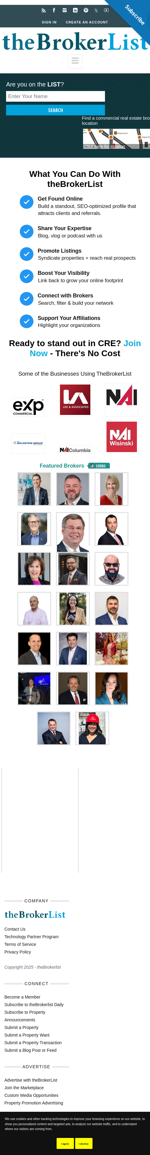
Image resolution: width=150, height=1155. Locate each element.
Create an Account (87, 22)
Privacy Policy (18, 952)
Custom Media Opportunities (31, 1095)
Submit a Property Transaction (33, 1042)
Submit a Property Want (27, 1035)
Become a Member (22, 997)
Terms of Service (20, 944)
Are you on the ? (35, 84)
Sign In (49, 22)
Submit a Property (22, 1027)
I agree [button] (65, 1144)
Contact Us (15, 929)
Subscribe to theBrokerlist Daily (34, 1004)
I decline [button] (84, 1144)
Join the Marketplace (24, 1087)
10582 (101, 466)
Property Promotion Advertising (34, 1103)
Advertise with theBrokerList (31, 1080)
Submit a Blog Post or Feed (31, 1050)
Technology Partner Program (32, 936)
